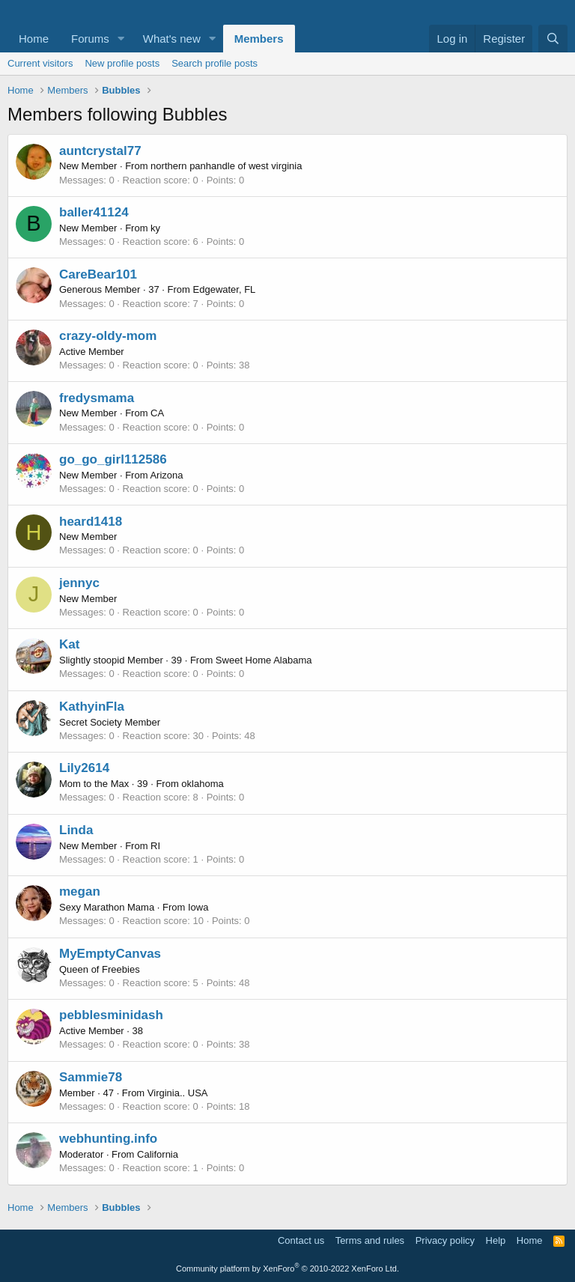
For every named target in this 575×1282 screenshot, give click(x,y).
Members (259, 38)
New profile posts (122, 63)
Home (34, 38)
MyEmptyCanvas (110, 954)
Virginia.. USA (177, 1093)
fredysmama (96, 398)
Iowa (198, 907)
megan (79, 891)
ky (155, 228)
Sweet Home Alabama (264, 660)
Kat (69, 644)
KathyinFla (91, 706)
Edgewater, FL (224, 289)
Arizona (166, 475)
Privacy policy (445, 1240)
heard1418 (90, 521)
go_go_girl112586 (113, 459)
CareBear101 (98, 274)
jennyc (79, 583)
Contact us (301, 1240)
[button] (121, 38)
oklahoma (202, 783)
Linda (76, 830)
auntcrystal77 (100, 151)
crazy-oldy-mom (107, 336)
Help (496, 1240)
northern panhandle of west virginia (226, 165)
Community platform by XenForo (287, 1268)
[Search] (553, 38)
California (157, 1154)
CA (157, 413)
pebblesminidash (111, 1015)
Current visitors (40, 63)
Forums (90, 38)
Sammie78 (90, 1077)
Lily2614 (84, 768)
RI (155, 845)
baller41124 (94, 212)
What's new (172, 38)
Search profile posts (214, 63)
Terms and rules (369, 1240)
